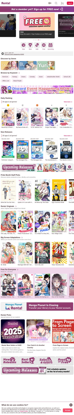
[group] (8, 116)
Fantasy (14, 76)
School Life (67, 76)
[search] (56, 3)
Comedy (32, 76)
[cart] (62, 3)
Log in (70, 3)
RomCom (5, 76)
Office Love (5, 81)
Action (41, 76)
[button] (35, 39)
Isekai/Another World (53, 76)
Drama (23, 76)
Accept (67, 410)
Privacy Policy (24, 411)
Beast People (17, 81)
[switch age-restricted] (49, 3)
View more (67, 102)
